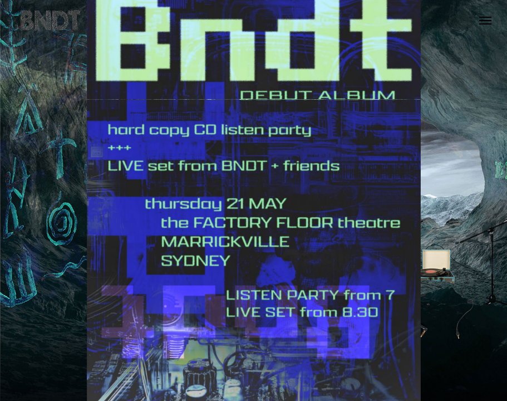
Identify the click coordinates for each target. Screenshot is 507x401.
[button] (485, 20)
